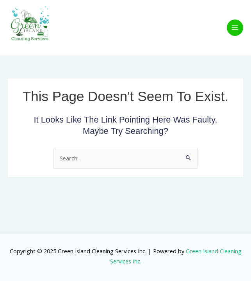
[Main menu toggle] (235, 28)
